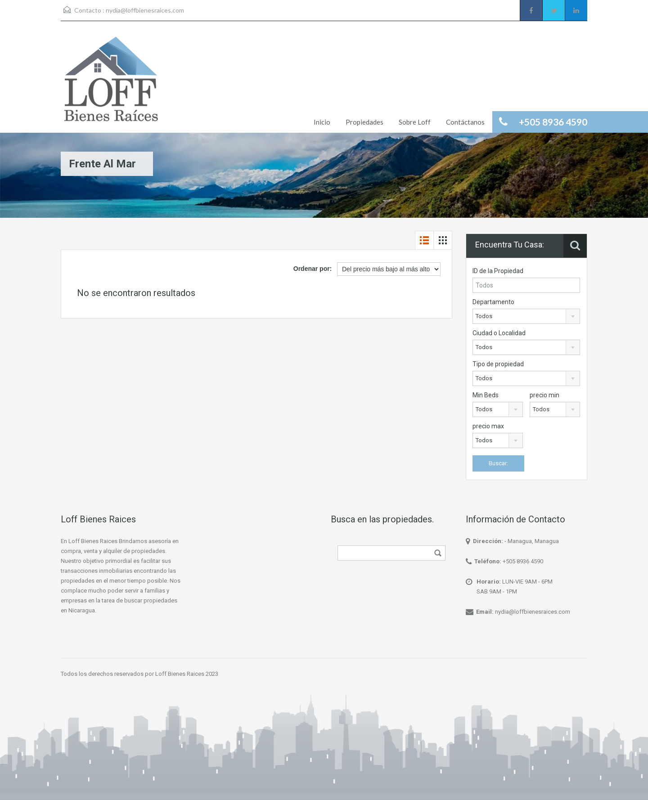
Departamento (493, 302)
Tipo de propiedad (498, 364)
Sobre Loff (415, 122)
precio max (488, 426)
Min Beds (485, 395)
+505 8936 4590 (523, 561)
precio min (544, 395)
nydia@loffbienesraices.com (145, 10)
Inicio (322, 122)
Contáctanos (465, 122)
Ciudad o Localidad (499, 333)
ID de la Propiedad (497, 270)
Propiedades (364, 122)
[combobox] (526, 316)
